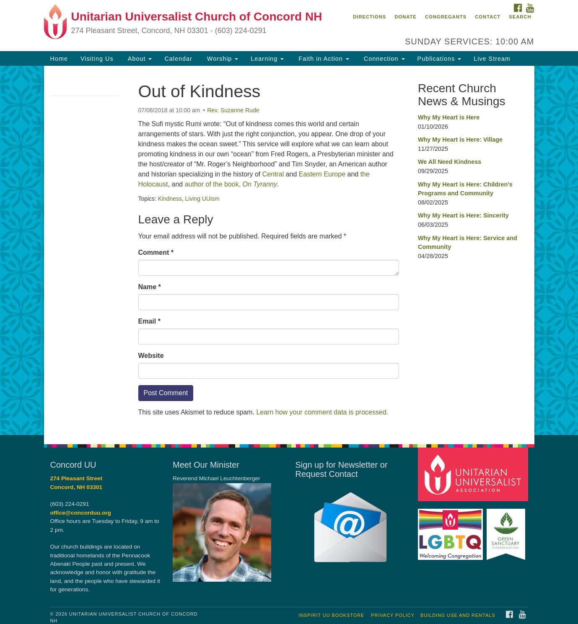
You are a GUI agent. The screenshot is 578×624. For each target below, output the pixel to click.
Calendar (178, 58)
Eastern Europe (322, 174)
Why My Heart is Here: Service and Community (467, 243)
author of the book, (231, 184)
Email (149, 321)
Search (520, 16)
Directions (369, 16)
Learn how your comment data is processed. (322, 412)
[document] (289, 250)
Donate (405, 16)
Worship (221, 58)
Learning (267, 58)
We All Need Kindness (449, 161)
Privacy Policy (393, 615)
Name (149, 286)
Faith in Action (322, 58)
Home (59, 58)
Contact (487, 16)
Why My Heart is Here (449, 117)
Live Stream (492, 58)
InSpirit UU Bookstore (331, 615)
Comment (156, 252)
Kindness (170, 198)
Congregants (446, 16)
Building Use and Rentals (457, 615)
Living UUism (202, 198)
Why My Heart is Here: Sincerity (463, 215)
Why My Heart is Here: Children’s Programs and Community (465, 189)
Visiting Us (97, 58)
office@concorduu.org (80, 513)
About (139, 58)
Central (273, 174)
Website (151, 355)
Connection (383, 58)
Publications (439, 58)
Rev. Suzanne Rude (233, 110)
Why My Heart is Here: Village (460, 139)
